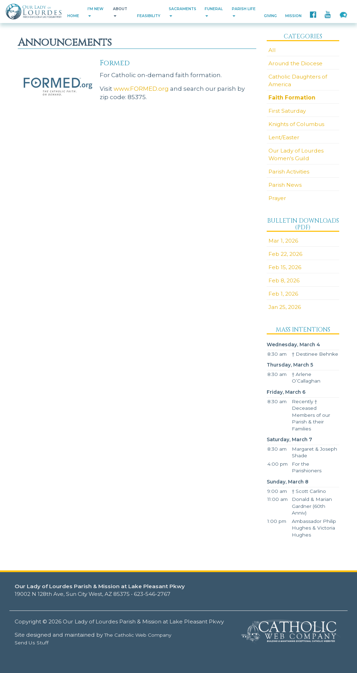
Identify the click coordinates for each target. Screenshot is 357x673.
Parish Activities (288, 171)
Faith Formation (292, 97)
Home (73, 16)
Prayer (277, 198)
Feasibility (148, 16)
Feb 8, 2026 (283, 280)
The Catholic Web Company (138, 635)
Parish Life (244, 12)
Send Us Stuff (31, 642)
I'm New (96, 12)
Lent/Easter (283, 137)
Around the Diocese (295, 63)
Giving (270, 16)
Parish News (285, 185)
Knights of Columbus (296, 124)
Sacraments (182, 12)
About (120, 12)
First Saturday (287, 111)
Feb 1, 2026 (283, 293)
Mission (293, 16)
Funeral (214, 12)
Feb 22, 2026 (285, 254)
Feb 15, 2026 (284, 267)
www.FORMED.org (141, 88)
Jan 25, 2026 (284, 307)
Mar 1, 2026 (283, 240)
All (272, 50)
